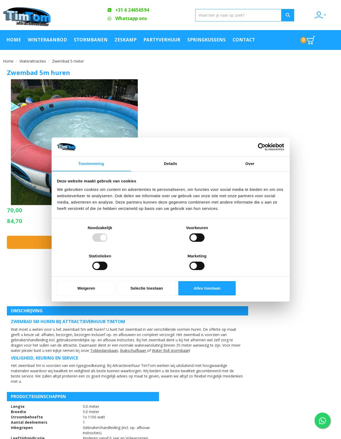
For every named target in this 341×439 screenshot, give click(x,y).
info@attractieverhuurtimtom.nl (38, 396)
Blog (207, 364)
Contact (244, 39)
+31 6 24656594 (29, 385)
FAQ (94, 364)
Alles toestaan (246, 274)
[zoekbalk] (207, 15)
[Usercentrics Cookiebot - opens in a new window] (260, 161)
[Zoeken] (274, 15)
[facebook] (324, 434)
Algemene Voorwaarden (114, 382)
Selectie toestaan (170, 274)
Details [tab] (170, 178)
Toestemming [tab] (91, 178)
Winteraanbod (47, 39)
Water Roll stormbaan (29, 259)
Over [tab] (249, 178)
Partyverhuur (161, 39)
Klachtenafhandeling (223, 355)
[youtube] (333, 434)
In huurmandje (285, 114)
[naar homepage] (42, 15)
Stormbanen (91, 39)
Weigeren (94, 274)
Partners (155, 364)
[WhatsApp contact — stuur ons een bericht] (322, 420)
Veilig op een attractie (112, 373)
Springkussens (206, 39)
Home (13, 39)
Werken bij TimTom (108, 391)
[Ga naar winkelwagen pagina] (310, 39)
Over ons (99, 355)
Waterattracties (33, 60)
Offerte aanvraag (164, 355)
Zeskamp (126, 39)
